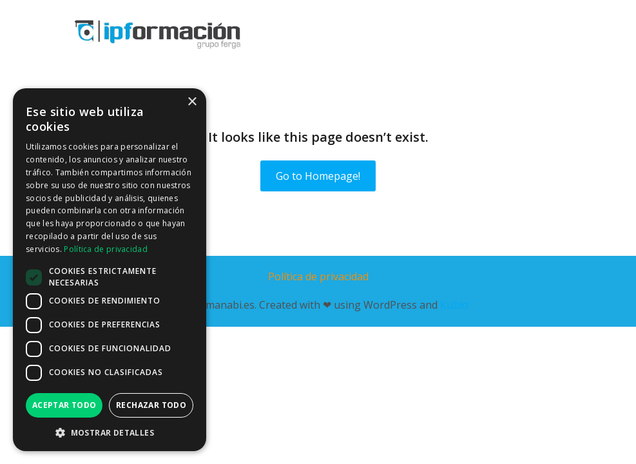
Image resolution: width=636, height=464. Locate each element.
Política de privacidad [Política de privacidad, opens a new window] (106, 249)
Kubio (454, 305)
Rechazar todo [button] (151, 405)
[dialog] (109, 269)
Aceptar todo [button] (64, 405)
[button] (109, 432)
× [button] (192, 102)
